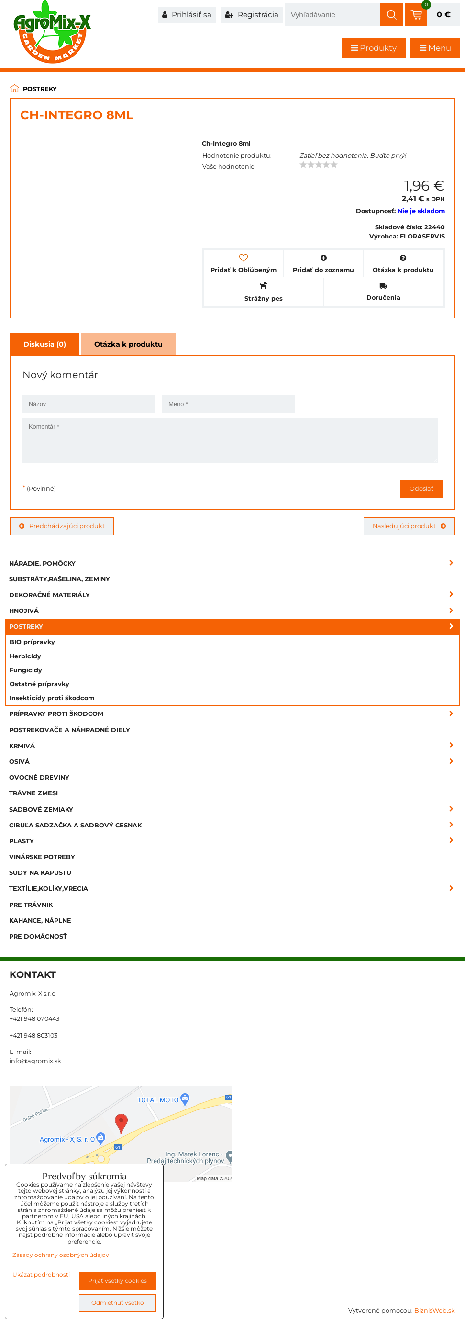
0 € (444, 14)
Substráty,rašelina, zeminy (59, 579)
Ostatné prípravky (39, 684)
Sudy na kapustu (40, 872)
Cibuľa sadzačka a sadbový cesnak (234, 825)
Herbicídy (25, 656)
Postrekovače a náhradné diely (69, 730)
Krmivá (234, 746)
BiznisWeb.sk (434, 1310)
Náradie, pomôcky (234, 563)
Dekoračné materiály (234, 595)
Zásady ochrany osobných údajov (60, 1254)
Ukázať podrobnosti (41, 1274)
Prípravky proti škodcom (234, 714)
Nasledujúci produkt (409, 526)
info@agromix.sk (35, 1060)
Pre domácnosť (38, 936)
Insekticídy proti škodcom (52, 698)
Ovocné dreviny (39, 777)
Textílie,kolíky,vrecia (234, 888)
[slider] (318, 165)
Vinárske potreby (42, 856)
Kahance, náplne (40, 920)
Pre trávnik (31, 904)
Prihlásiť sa (186, 14)
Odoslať (421, 488)
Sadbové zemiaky (234, 809)
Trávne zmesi (33, 793)
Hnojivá (234, 611)
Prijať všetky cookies (117, 1280)
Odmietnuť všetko (117, 1302)
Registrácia (251, 14)
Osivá (234, 762)
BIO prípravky (32, 641)
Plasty (234, 841)
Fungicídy (26, 670)
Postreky (234, 626)
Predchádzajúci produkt (62, 526)
